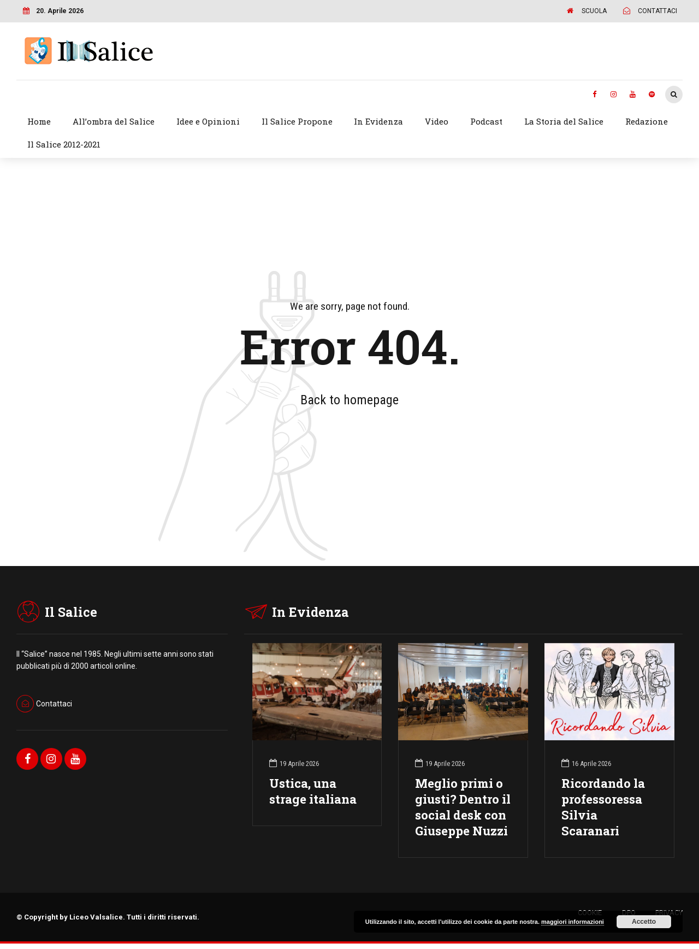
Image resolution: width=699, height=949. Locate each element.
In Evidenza (378, 121)
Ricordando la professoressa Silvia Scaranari (603, 807)
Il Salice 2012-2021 (63, 144)
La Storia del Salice (563, 121)
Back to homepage (349, 400)
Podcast (486, 121)
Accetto (644, 922)
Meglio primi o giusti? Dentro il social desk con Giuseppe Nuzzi (463, 807)
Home (39, 121)
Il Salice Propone (297, 121)
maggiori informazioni (572, 921)
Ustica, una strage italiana (313, 791)
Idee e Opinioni (208, 121)
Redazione (646, 121)
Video (436, 121)
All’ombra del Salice (114, 121)
